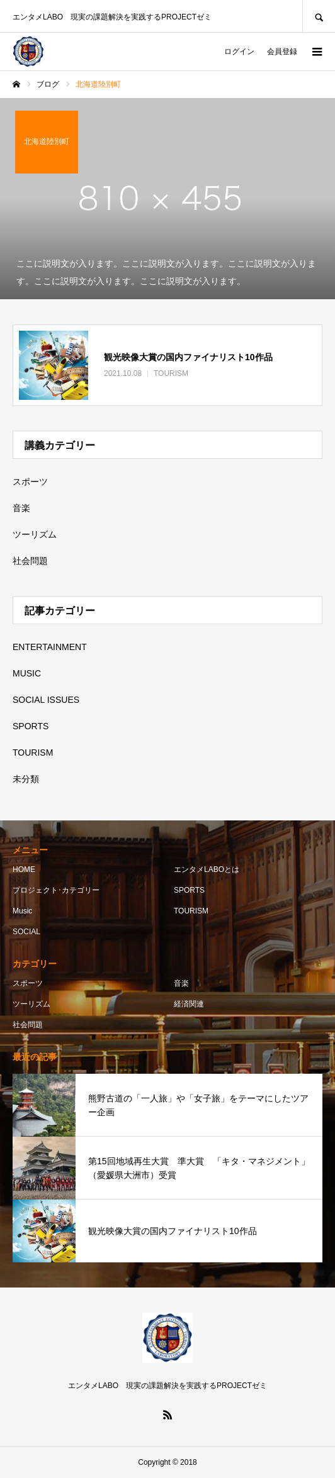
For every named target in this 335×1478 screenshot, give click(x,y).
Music (22, 911)
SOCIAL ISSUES (46, 700)
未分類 (26, 779)
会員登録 (282, 51)
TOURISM (33, 752)
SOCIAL (26, 931)
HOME (24, 869)
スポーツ (30, 482)
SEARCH (318, 16)
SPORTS (30, 726)
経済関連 (189, 1004)
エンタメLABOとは (206, 869)
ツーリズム (35, 534)
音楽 (21, 508)
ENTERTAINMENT (50, 647)
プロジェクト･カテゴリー (56, 890)
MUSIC (27, 673)
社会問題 (30, 561)
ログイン (239, 51)
